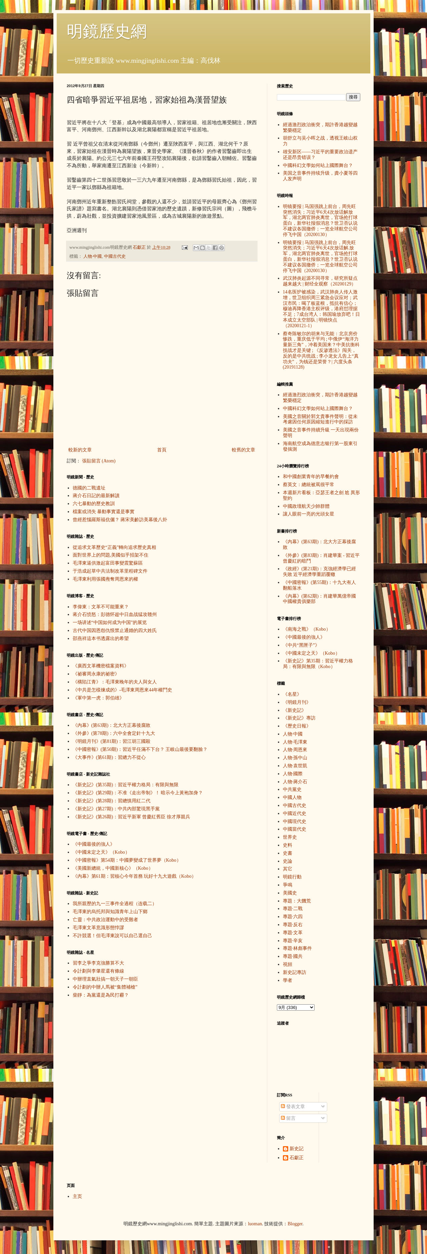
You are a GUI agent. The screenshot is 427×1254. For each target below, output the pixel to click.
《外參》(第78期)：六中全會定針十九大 (114, 733)
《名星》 (292, 694)
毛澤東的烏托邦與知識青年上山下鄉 (110, 911)
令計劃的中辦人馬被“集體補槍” (105, 987)
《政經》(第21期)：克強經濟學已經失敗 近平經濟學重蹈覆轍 (319, 571)
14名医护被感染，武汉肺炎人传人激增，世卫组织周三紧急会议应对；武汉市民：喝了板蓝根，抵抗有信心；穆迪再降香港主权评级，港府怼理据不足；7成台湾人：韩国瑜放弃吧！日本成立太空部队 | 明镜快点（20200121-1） (321, 308)
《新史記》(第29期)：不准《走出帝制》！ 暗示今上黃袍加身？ (138, 792)
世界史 (290, 837)
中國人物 (292, 797)
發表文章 (293, 1106)
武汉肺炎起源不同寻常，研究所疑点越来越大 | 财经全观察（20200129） (320, 281)
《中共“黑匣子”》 (301, 645)
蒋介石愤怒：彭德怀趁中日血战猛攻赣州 (115, 614)
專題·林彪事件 (297, 948)
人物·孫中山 (295, 757)
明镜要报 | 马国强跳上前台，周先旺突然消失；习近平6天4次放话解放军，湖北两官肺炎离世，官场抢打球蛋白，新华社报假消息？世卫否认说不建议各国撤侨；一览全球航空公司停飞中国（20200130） (320, 220)
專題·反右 (293, 924)
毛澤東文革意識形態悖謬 (98, 927)
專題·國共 (293, 956)
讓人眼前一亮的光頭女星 (308, 513)
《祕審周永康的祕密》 (96, 673)
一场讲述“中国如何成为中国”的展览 (110, 622)
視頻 (287, 964)
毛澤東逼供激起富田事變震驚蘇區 (108, 563)
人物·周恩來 (295, 749)
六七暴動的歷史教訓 (94, 503)
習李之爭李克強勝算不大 (98, 963)
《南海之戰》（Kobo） (307, 629)
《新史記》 (294, 710)
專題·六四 (293, 916)
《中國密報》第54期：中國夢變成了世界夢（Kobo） (127, 860)
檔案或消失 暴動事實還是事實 (104, 511)
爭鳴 (287, 884)
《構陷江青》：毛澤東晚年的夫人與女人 (115, 681)
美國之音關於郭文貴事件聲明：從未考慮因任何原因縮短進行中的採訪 (320, 419)
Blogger (295, 1223)
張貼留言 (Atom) (99, 460)
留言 (288, 1118)
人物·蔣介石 (295, 781)
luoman (255, 1223)
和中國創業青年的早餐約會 (311, 476)
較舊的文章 (243, 449)
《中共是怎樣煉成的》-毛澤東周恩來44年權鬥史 (122, 689)
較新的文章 (80, 449)
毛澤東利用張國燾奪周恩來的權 (105, 579)
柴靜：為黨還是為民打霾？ (101, 995)
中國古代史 (115, 256)
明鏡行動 (292, 876)
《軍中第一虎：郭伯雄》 (98, 697)
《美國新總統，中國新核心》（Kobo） (113, 868)
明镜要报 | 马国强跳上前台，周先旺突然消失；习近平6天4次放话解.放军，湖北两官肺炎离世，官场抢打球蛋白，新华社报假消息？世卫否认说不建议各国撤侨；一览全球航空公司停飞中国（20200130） (320, 256)
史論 (287, 861)
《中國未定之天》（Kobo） (101, 852)
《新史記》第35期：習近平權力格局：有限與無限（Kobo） (318, 663)
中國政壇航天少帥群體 (306, 506)
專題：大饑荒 (297, 900)
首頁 (161, 449)
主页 (77, 1196)
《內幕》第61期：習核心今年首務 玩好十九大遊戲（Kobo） (134, 876)
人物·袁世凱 (295, 765)
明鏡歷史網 (107, 31)
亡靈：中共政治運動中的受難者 (105, 919)
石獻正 (297, 1157)
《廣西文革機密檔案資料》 (101, 665)
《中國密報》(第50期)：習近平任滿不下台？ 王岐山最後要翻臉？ (140, 749)
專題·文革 (293, 932)
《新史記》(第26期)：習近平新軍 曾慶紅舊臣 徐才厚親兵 (131, 816)
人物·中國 (92, 256)
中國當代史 (294, 829)
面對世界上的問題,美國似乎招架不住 (111, 555)
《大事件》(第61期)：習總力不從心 (109, 757)
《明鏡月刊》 (297, 702)
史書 (287, 853)
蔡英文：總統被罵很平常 (308, 484)
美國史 (290, 892)
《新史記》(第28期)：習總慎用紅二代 (111, 800)
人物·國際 (293, 773)
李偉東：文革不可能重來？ (101, 606)
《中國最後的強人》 (94, 844)
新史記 (297, 1148)
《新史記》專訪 (299, 717)
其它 (287, 868)
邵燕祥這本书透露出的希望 (101, 638)
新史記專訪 (294, 972)
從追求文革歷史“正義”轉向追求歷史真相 (114, 547)
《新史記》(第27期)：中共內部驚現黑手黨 (116, 808)
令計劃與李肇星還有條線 (98, 971)
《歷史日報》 (297, 725)
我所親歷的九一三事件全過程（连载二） (115, 903)
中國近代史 (294, 813)
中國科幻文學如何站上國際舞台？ (318, 165)
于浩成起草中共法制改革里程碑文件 (110, 571)
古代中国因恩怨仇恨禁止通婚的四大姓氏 (115, 630)
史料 (287, 845)
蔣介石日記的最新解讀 (96, 495)
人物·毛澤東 (295, 742)
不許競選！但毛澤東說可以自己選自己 (112, 935)
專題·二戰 (293, 908)
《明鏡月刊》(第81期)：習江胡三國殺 (111, 741)
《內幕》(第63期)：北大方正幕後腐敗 (111, 725)
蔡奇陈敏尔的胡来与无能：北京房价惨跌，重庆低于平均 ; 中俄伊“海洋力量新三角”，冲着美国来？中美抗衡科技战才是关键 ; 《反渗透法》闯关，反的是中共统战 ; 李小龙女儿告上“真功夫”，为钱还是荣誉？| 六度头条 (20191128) (321, 350)
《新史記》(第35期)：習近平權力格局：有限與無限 (125, 784)
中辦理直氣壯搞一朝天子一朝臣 (105, 979)
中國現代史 (294, 821)
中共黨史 (292, 789)
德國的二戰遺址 (89, 487)
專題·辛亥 (293, 940)
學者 (287, 980)
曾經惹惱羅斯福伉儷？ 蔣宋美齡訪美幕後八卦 (120, 519)
